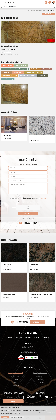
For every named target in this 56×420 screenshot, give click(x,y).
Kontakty (40, 382)
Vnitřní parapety (7, 65)
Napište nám (36, 322)
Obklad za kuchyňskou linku (34, 72)
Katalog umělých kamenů (40, 372)
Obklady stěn (47, 69)
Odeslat (26, 213)
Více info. (43, 198)
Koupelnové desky (8, 79)
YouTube (46, 337)
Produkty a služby (16, 369)
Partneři (16, 382)
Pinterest (37, 337)
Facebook (9, 337)
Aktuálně (40, 369)
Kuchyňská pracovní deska (27, 75)
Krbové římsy (42, 75)
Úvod (29, 10)
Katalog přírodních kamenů (37, 10)
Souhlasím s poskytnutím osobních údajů (29, 202)
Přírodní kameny (15, 376)
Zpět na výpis (48, 14)
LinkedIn (28, 337)
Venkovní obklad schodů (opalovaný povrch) (15, 69)
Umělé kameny (40, 376)
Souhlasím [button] (5, 417)
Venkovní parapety (21, 65)
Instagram (19, 337)
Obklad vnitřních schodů (10, 75)
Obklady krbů (6, 72)
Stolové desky (35, 69)
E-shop (16, 379)
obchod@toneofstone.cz (28, 352)
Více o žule (4, 58)
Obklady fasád (18, 72)
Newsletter (16, 385)
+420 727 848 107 (30, 222)
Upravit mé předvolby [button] (16, 417)
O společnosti (40, 379)
